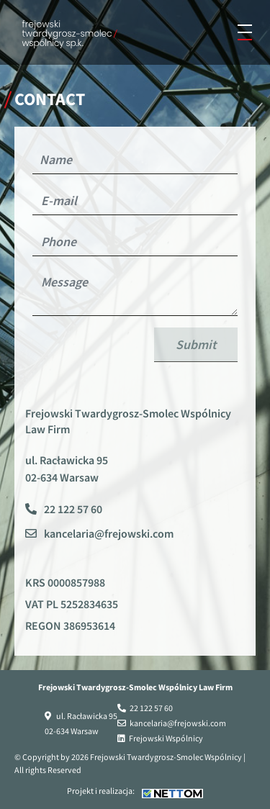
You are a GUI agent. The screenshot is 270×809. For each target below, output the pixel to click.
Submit (196, 344)
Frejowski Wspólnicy (166, 738)
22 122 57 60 (73, 509)
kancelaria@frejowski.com (109, 533)
